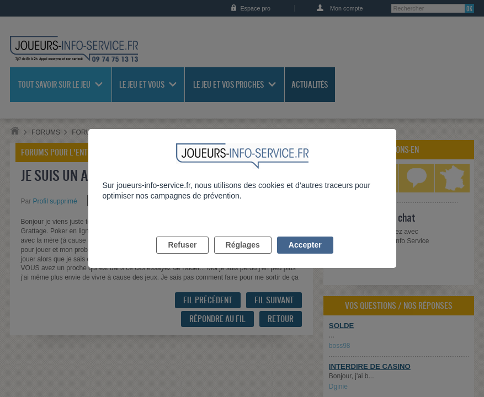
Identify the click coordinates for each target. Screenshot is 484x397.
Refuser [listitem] (182, 257)
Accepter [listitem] (305, 257)
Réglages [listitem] (243, 257)
